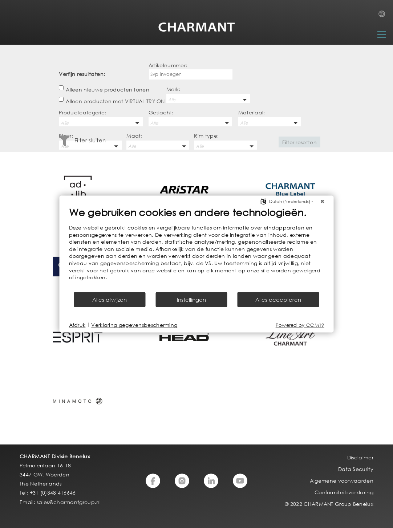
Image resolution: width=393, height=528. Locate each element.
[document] (196, 249)
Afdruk (77, 324)
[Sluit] (322, 201)
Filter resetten (299, 142)
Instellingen (191, 299)
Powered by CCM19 (300, 325)
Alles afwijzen (109, 299)
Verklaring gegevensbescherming (134, 324)
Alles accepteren (278, 299)
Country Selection (383, 16)
